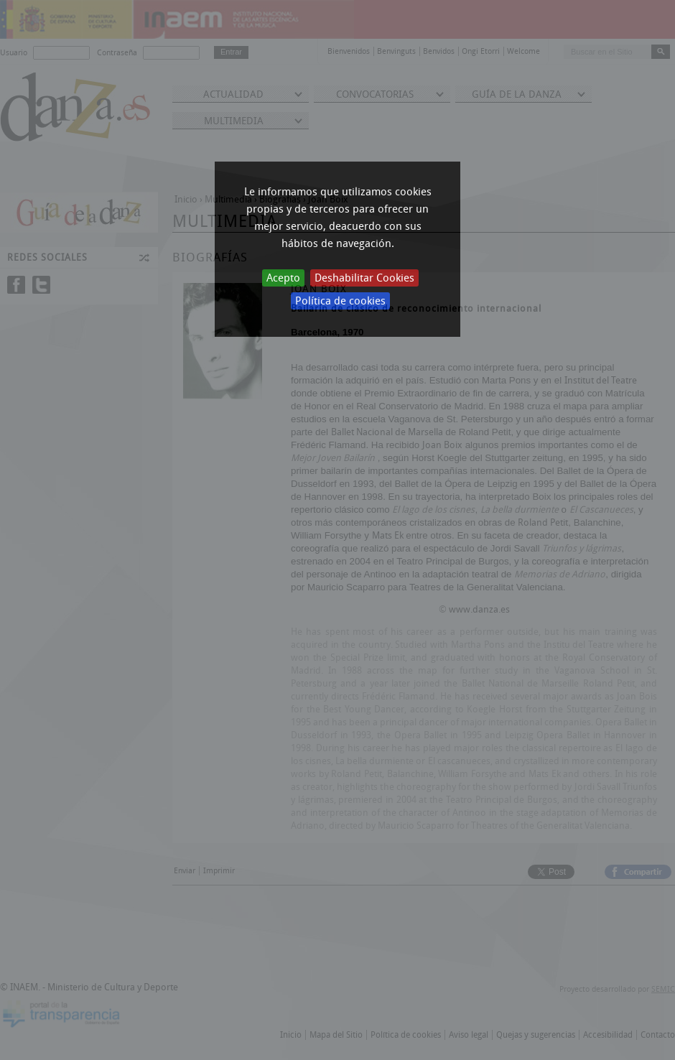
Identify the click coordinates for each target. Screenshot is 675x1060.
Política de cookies (340, 300)
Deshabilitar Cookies (364, 277)
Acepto (283, 277)
